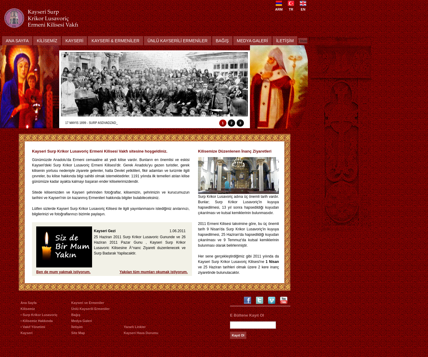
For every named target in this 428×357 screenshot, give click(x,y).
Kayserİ (74, 40)
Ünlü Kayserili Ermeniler (90, 309)
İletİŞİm (285, 40)
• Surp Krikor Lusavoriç (39, 315)
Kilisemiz (28, 309)
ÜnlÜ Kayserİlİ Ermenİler (178, 40)
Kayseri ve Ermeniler (87, 303)
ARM (279, 7)
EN (303, 7)
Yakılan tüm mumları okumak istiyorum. (154, 272)
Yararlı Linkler (135, 327)
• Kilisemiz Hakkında (37, 321)
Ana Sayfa (17, 40)
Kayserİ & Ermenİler (115, 40)
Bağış (222, 40)
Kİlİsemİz (47, 40)
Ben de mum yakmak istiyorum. (63, 272)
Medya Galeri (81, 321)
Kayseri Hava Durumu (141, 333)
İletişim (77, 327)
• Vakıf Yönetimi (33, 327)
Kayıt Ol (238, 335)
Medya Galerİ (252, 40)
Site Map (78, 333)
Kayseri (27, 333)
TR (291, 7)
